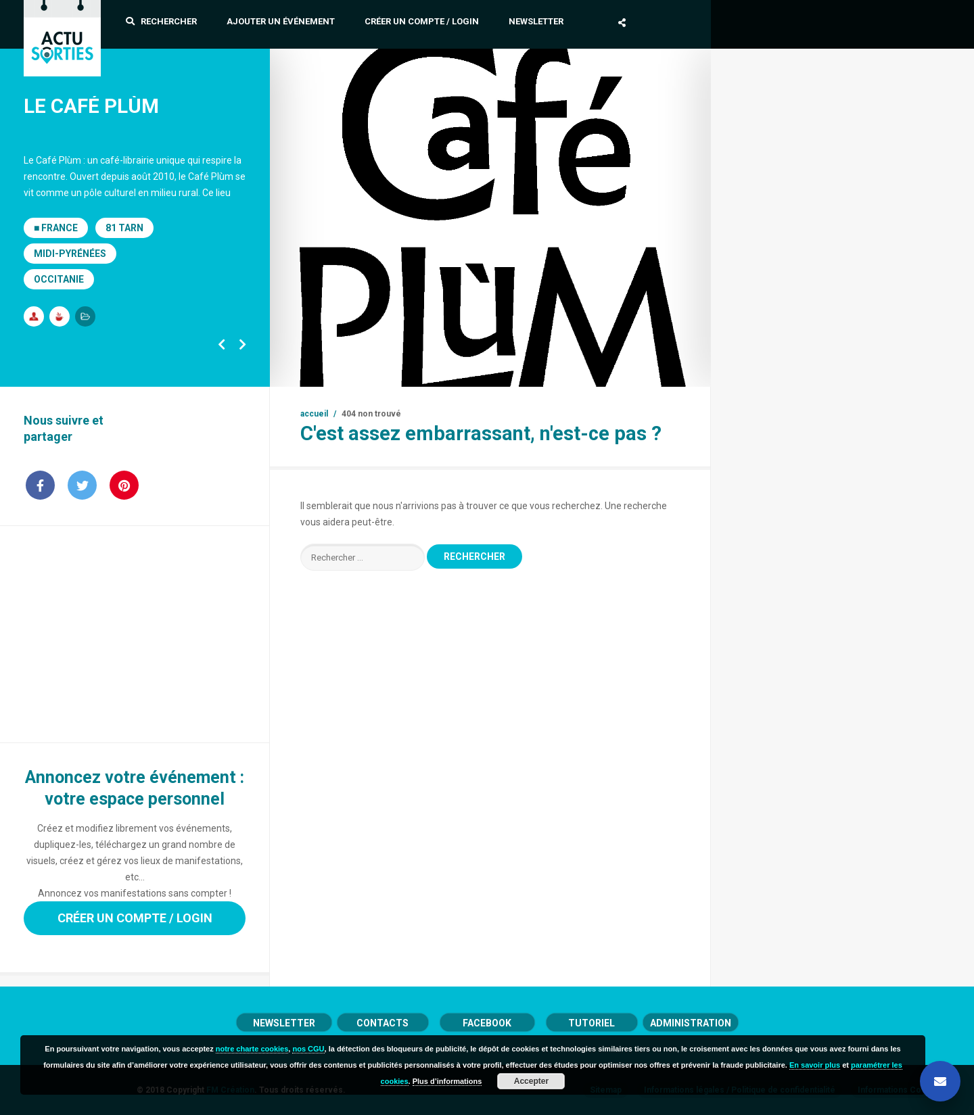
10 (479, 370)
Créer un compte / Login (422, 21)
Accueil (314, 414)
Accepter (531, 1081)
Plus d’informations (447, 1081)
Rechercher (161, 21)
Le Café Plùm (91, 106)
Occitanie (59, 279)
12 (523, 370)
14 (567, 370)
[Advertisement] (135, 634)
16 (611, 370)
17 (634, 370)
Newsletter (536, 21)
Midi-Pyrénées (70, 253)
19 (678, 370)
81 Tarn (124, 227)
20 (700, 370)
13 (545, 370)
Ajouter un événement (281, 21)
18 (655, 370)
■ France (56, 227)
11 (501, 370)
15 (590, 370)
